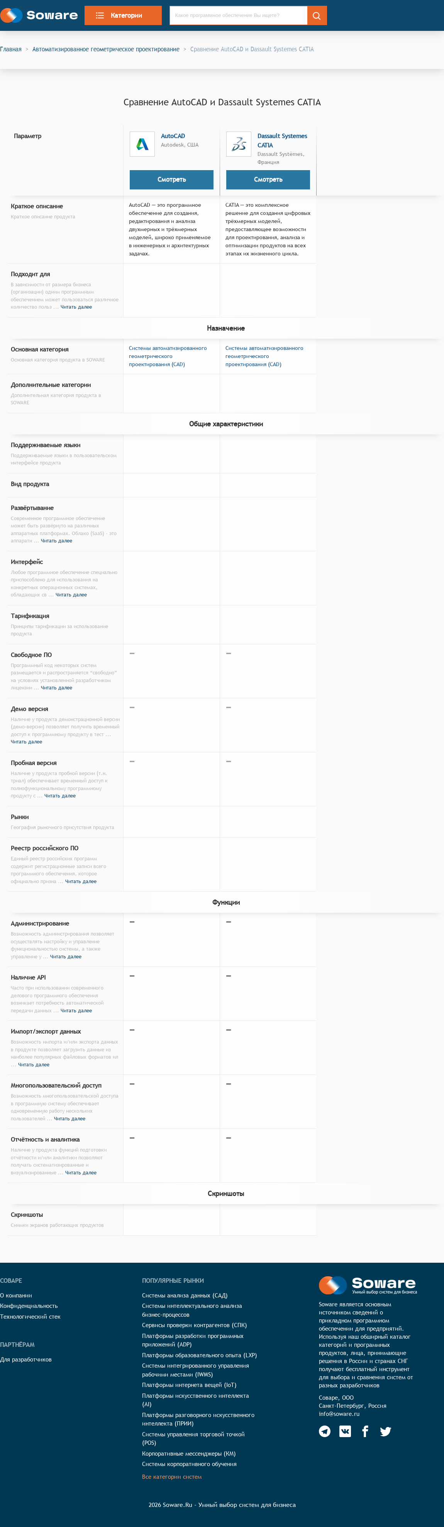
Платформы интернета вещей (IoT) (189, 1385)
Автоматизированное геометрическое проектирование (106, 49)
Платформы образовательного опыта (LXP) (199, 1355)
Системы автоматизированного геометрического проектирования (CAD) (168, 356)
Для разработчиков (26, 1359)
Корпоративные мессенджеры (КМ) (189, 1453)
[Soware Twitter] (385, 1431)
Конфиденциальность (29, 1305)
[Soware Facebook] (365, 1431)
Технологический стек (30, 1316)
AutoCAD (173, 136)
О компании (16, 1295)
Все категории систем (172, 1476)
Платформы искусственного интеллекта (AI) (195, 1400)
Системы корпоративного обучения (189, 1464)
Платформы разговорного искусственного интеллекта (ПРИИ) (198, 1419)
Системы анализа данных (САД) (185, 1295)
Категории (118, 15)
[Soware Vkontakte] (345, 1431)
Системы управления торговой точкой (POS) (193, 1438)
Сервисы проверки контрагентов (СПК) (194, 1325)
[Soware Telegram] (324, 1431)
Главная (11, 49)
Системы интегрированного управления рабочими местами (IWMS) (195, 1370)
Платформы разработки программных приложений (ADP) (193, 1340)
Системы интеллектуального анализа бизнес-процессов (192, 1310)
